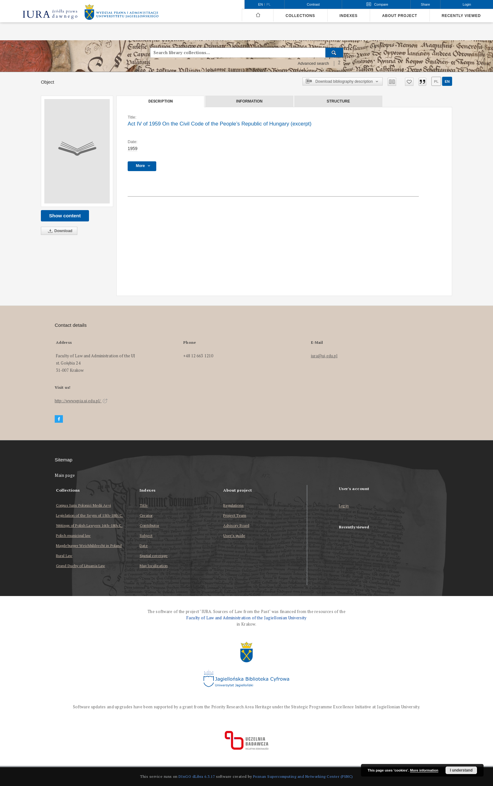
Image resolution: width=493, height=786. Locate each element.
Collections (300, 16)
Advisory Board (236, 525)
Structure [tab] (338, 101)
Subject (146, 535)
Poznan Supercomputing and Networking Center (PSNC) (303, 776)
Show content (65, 215)
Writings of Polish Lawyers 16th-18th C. (89, 525)
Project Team (234, 515)
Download (59, 231)
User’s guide (234, 535)
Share (425, 4)
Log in (344, 506)
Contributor (149, 525)
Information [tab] (249, 101)
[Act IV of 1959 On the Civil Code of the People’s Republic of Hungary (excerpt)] (77, 151)
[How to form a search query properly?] (339, 63)
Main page (65, 475)
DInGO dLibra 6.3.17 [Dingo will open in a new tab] (197, 776)
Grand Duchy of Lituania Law (80, 565)
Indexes (348, 16)
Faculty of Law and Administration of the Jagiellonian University (246, 618)
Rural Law (64, 555)
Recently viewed (461, 16)
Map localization (154, 565)
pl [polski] (269, 4)
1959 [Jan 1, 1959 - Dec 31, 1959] (132, 148)
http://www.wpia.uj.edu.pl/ (81, 401)
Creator (146, 515)
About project (399, 16)
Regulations (233, 505)
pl (436, 81)
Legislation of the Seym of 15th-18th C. (89, 515)
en (447, 81)
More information (424, 770)
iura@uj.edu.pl (324, 356)
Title (144, 505)
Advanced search (313, 63)
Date (143, 545)
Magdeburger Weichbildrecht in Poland (89, 545)
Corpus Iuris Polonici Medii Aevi (83, 505)
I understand (461, 770)
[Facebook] (59, 419)
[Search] (334, 52)
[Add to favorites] (409, 82)
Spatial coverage (154, 555)
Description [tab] (160, 101)
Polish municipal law (73, 535)
